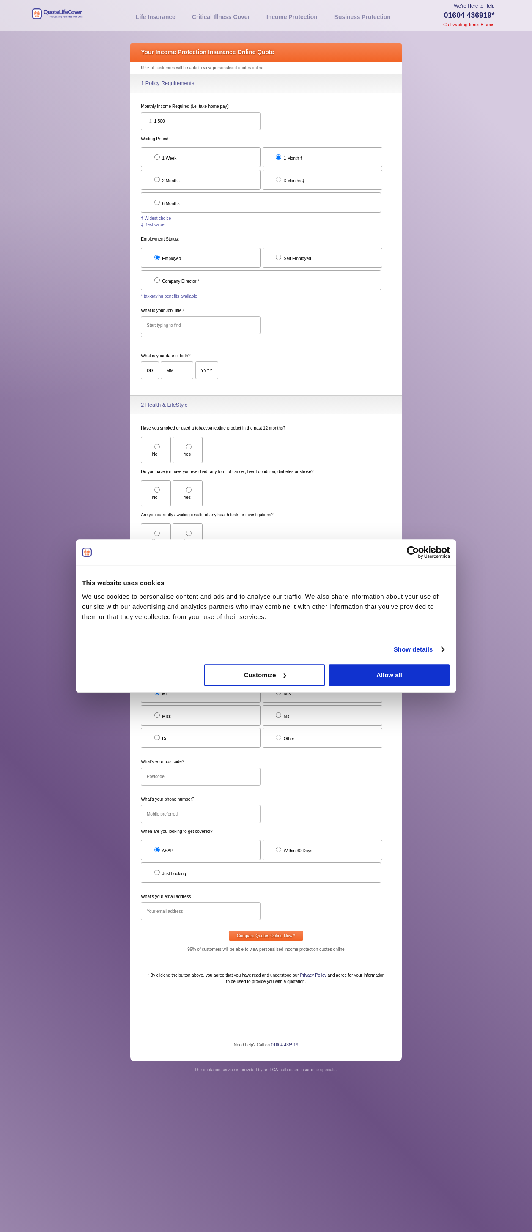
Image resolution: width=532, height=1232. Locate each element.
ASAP (163, 850)
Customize (265, 675)
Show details (413, 649)
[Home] (78, 15)
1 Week (165, 157)
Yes (188, 450)
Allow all (389, 675)
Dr (160, 738)
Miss (162, 715)
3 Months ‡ (290, 180)
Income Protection (292, 17)
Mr (160, 693)
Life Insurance (156, 17)
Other (285, 738)
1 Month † (289, 157)
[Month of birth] (177, 370)
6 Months (167, 203)
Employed (167, 258)
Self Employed (293, 258)
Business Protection (362, 17)
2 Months (167, 180)
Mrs (283, 693)
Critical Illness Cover (221, 17)
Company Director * (176, 280)
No (156, 450)
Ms (282, 715)
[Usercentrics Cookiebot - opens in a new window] (413, 552)
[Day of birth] (150, 370)
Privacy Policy (313, 975)
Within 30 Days (294, 850)
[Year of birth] (206, 370)
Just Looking (170, 873)
